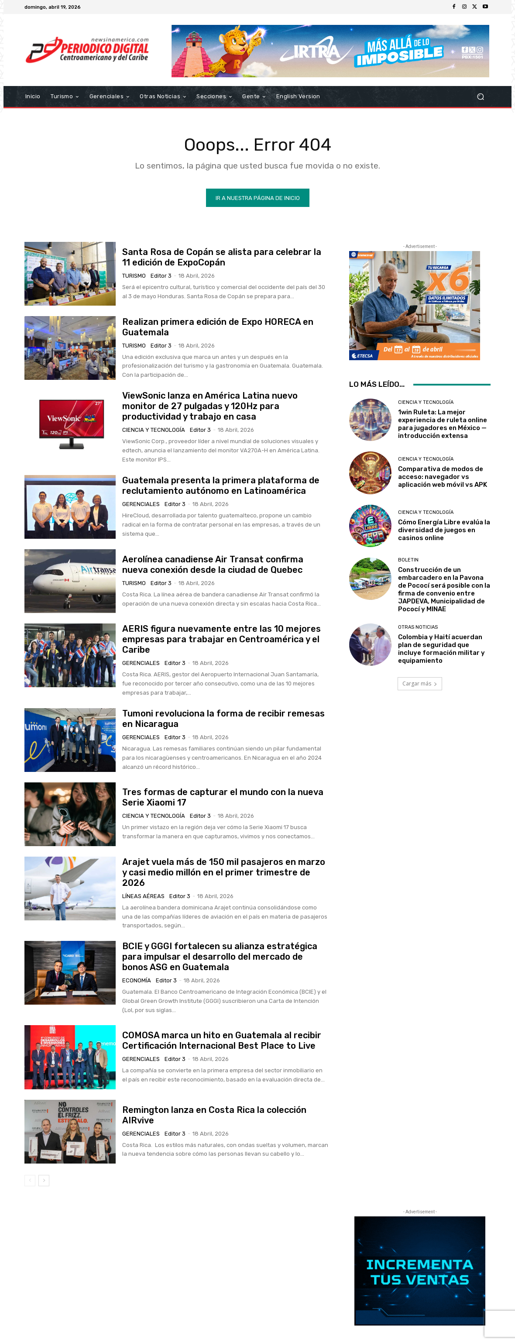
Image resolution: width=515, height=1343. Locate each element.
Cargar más (419, 683)
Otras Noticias (418, 627)
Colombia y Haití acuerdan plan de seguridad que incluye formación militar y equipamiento (441, 649)
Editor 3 (161, 275)
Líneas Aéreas (143, 896)
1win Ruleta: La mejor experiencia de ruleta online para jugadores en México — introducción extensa (442, 424)
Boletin (408, 559)
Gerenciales (141, 504)
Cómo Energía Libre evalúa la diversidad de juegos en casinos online (444, 529)
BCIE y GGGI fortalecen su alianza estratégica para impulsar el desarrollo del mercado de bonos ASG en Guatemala (219, 956)
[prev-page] (29, 1180)
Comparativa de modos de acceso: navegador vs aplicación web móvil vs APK (442, 477)
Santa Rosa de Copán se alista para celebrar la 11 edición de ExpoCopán (221, 257)
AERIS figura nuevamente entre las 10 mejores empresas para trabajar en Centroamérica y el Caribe (221, 639)
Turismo (134, 276)
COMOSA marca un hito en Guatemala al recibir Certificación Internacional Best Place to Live (221, 1040)
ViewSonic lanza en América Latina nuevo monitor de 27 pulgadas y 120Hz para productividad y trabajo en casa (210, 406)
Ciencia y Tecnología (153, 430)
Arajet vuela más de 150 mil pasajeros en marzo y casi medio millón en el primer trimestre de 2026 (223, 872)
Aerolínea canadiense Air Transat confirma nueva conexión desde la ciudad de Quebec (212, 564)
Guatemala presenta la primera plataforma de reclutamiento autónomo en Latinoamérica (220, 485)
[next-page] (43, 1180)
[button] (480, 96)
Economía (136, 980)
